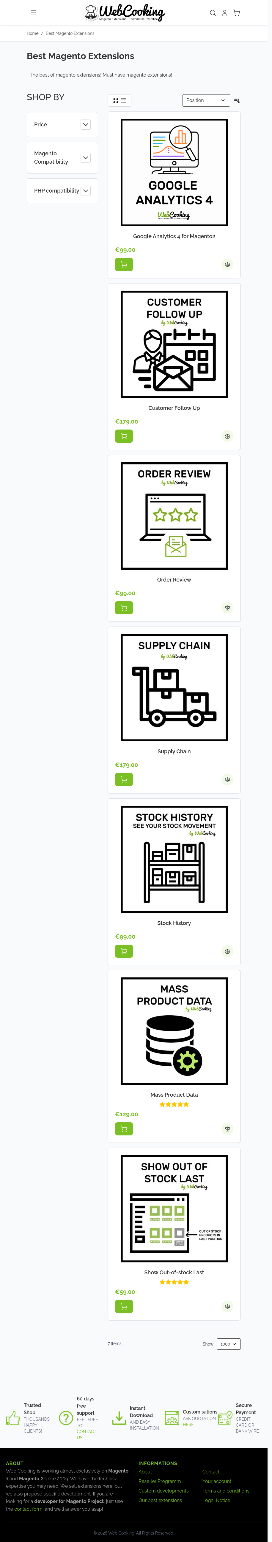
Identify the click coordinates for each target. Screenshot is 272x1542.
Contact (211, 1472)
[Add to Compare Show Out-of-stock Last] (227, 1306)
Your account (216, 1481)
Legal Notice (216, 1500)
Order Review (174, 579)
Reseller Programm (160, 1481)
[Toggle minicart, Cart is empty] (236, 12)
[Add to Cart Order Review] (124, 607)
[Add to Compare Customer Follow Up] (227, 436)
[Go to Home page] (123, 13)
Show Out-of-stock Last (174, 1272)
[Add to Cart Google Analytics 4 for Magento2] (124, 264)
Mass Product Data (174, 1095)
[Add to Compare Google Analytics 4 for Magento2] (227, 264)
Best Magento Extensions (70, 33)
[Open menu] (33, 12)
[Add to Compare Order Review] (227, 608)
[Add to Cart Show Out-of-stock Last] (124, 1306)
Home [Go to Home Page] (33, 33)
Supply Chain (174, 751)
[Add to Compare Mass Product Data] (227, 1129)
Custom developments (164, 1491)
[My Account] (224, 12)
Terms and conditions (225, 1491)
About (145, 1472)
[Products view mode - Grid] (115, 100)
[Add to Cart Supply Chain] (124, 779)
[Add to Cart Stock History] (124, 951)
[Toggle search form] (212, 12)
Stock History (174, 923)
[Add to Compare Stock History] (227, 951)
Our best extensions (160, 1500)
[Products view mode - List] (123, 100)
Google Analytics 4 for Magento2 (174, 236)
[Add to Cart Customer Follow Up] (124, 436)
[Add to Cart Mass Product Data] (124, 1128)
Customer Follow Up (174, 408)
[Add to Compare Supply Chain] (227, 779)
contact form (28, 1509)
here (188, 1424)
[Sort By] (206, 100)
